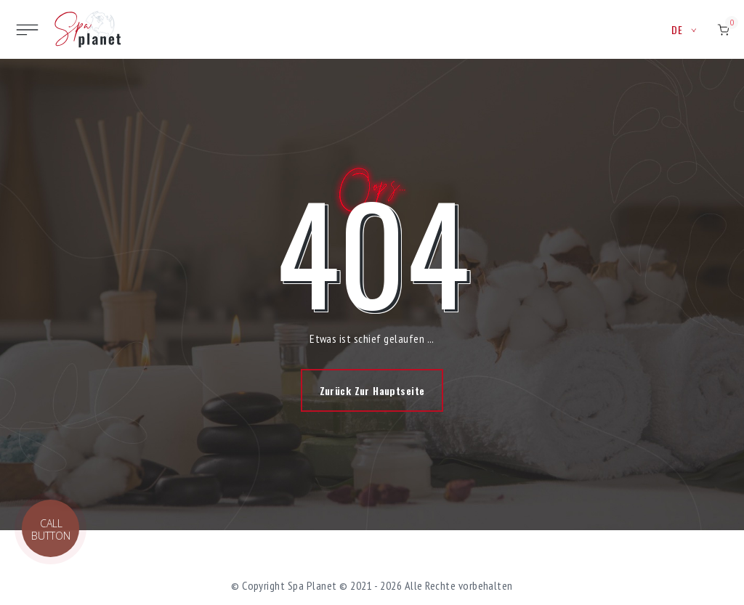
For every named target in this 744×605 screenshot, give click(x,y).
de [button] (683, 29)
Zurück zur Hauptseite (372, 390)
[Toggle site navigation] (27, 29)
